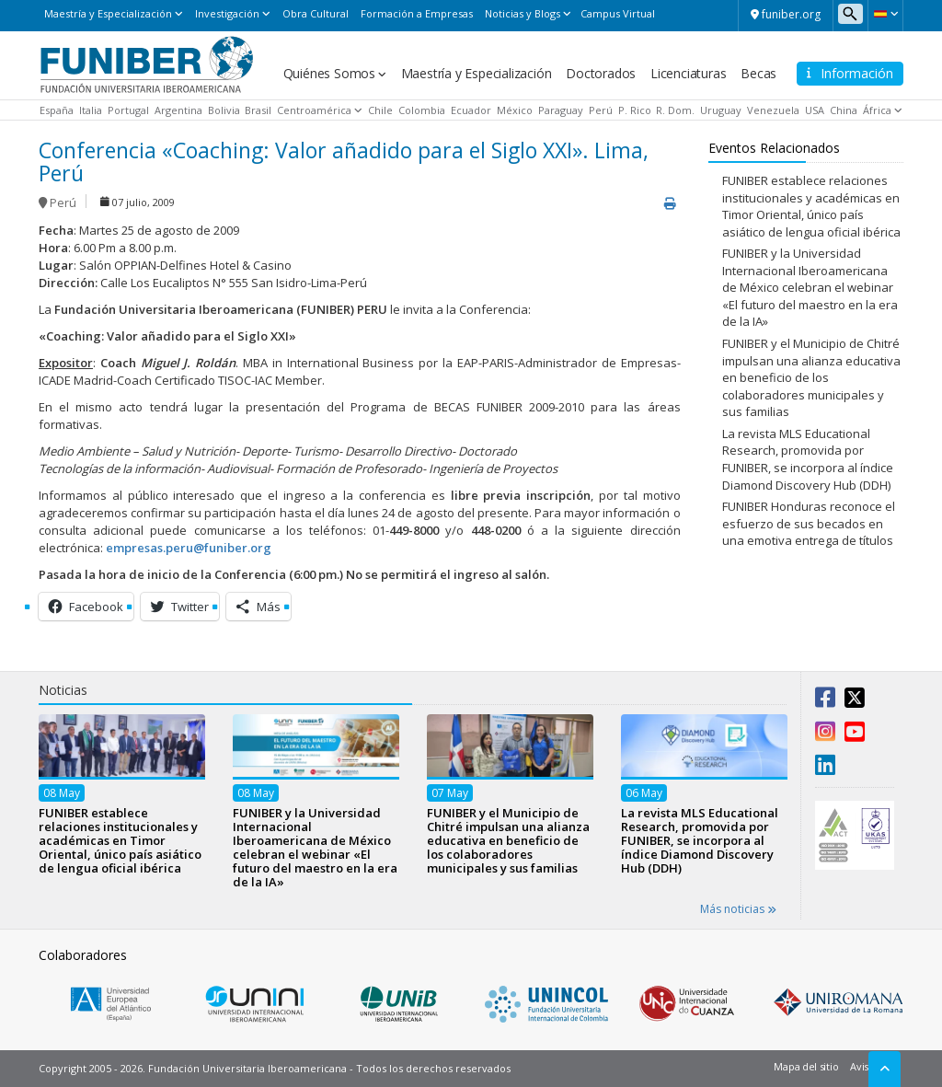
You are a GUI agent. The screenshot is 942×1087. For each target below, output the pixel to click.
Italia (90, 110)
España (57, 110)
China (843, 110)
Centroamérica (314, 110)
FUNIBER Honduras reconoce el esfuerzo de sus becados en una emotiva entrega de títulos (808, 523)
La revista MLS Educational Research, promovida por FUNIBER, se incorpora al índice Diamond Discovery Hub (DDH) (807, 459)
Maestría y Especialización (108, 13)
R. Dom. (675, 110)
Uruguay (720, 110)
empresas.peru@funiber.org (188, 547)
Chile (380, 110)
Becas (758, 73)
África (877, 110)
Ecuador (471, 110)
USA (814, 110)
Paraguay (560, 110)
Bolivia (224, 110)
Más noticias (738, 909)
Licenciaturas (688, 73)
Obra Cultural (315, 13)
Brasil (258, 110)
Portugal (128, 110)
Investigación (227, 13)
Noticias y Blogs (522, 13)
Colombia (421, 110)
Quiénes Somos (329, 73)
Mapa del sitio (806, 1066)
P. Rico (634, 110)
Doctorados (601, 73)
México (515, 110)
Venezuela (773, 110)
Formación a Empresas (417, 13)
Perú (601, 110)
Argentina (178, 110)
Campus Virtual (617, 13)
